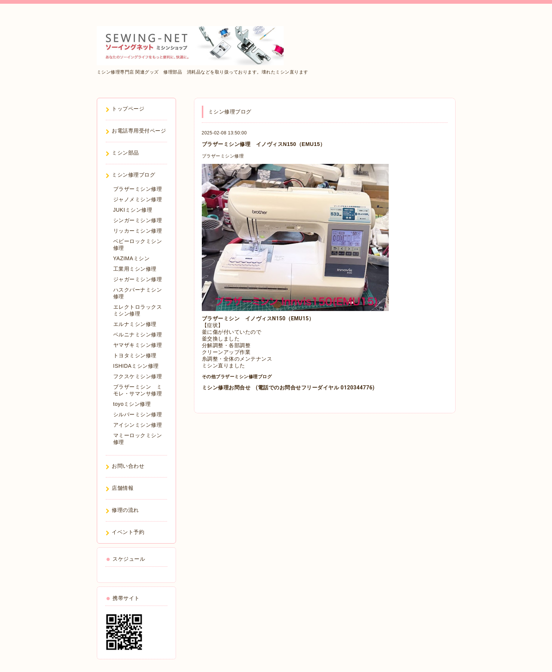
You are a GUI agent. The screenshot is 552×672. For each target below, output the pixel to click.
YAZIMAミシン (131, 258)
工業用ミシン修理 (135, 269)
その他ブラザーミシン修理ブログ (237, 376)
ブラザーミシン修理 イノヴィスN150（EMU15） (264, 144)
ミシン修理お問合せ (226, 388)
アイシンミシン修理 (137, 425)
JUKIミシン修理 (132, 210)
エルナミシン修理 (135, 324)
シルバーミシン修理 (137, 414)
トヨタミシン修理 (135, 355)
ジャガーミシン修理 (137, 279)
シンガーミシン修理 (137, 220)
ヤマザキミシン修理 (137, 345)
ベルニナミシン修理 (137, 334)
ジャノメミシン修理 (137, 199)
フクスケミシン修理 (137, 376)
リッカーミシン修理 (137, 231)
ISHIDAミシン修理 (136, 366)
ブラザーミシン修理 (223, 156)
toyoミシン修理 (132, 404)
